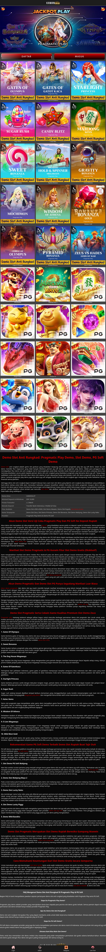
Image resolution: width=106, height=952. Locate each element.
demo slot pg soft (55, 811)
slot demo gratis (36, 865)
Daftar (26, 56)
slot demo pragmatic (54, 575)
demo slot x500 (43, 640)
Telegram (66, 948)
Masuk (79, 56)
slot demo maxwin (80, 886)
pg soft (44, 525)
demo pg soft (93, 770)
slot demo (45, 489)
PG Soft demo (23, 751)
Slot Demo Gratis (77, 509)
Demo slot (5, 467)
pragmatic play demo (32, 695)
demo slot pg (83, 604)
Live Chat (93, 948)
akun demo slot (20, 541)
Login (13, 948)
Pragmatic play (6, 617)
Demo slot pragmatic (46, 840)
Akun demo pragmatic (9, 588)
